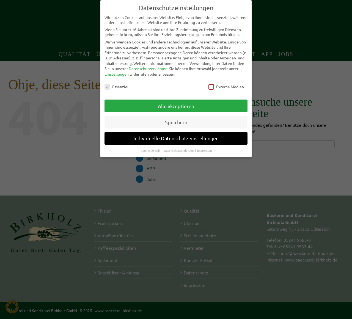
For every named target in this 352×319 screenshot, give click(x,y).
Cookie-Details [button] (151, 150)
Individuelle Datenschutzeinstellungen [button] (176, 138)
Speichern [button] (176, 122)
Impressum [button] (204, 150)
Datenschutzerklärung (148, 68)
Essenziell (117, 86)
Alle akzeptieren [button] (176, 106)
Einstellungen (117, 74)
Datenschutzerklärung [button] (179, 150)
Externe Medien (226, 86)
